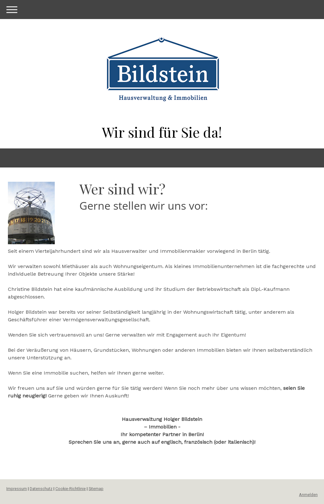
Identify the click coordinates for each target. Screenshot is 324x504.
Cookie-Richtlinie (70, 488)
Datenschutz (41, 488)
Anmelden (308, 494)
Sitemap (96, 488)
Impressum (16, 488)
